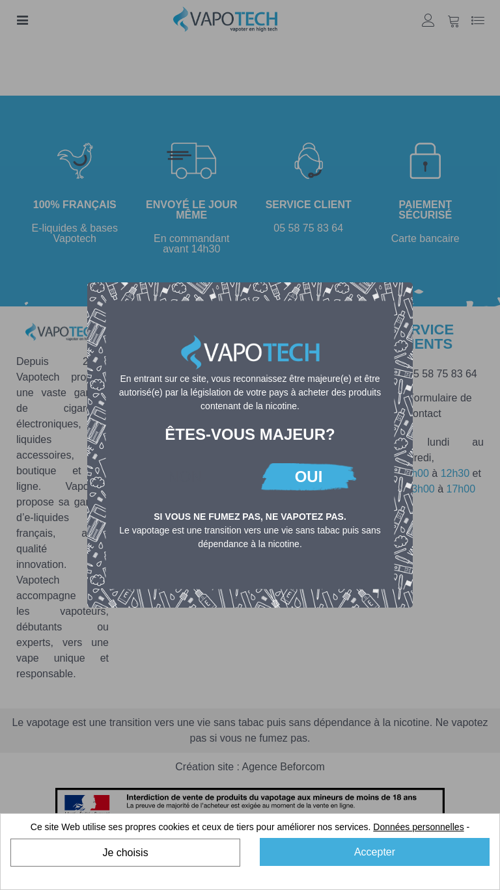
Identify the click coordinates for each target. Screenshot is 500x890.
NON (184, 476)
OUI (309, 476)
